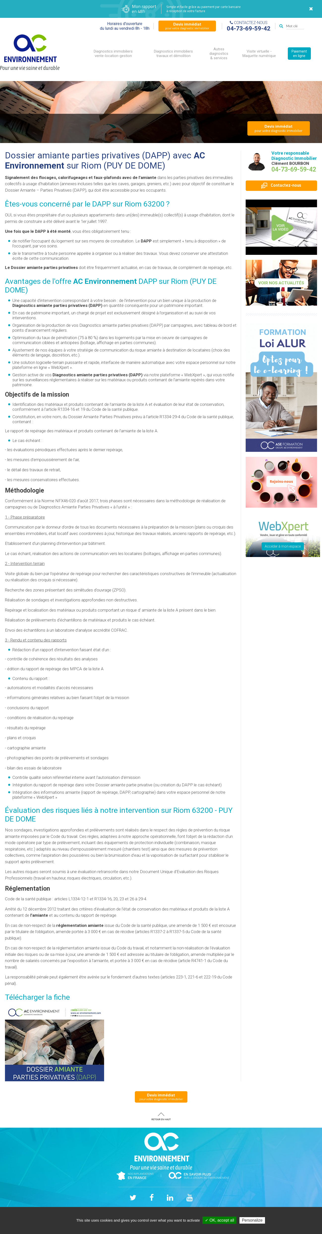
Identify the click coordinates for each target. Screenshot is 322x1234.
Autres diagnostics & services (218, 53)
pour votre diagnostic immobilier (187, 26)
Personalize (252, 1220)
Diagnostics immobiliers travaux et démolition (173, 53)
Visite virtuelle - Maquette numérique (259, 53)
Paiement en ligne (299, 53)
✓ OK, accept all (219, 1220)
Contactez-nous (281, 185)
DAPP (101, 204)
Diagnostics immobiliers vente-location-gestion (113, 53)
